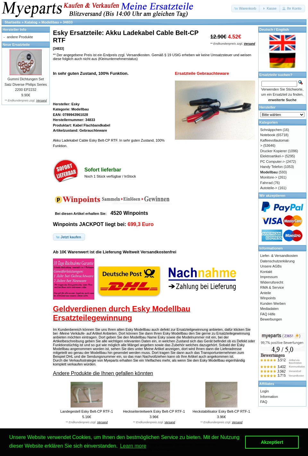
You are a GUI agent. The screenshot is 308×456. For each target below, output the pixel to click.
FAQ (263, 402)
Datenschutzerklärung (277, 261)
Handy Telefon (271, 167)
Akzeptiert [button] (272, 442)
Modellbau (50, 22)
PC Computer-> (272, 161)
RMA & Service (272, 287)
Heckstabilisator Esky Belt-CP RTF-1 (221, 411)
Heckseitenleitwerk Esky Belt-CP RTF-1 (154, 411)
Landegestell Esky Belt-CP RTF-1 (86, 411)
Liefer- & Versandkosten (279, 256)
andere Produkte (20, 37)
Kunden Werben (273, 303)
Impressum (269, 277)
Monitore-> (268, 177)
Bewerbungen (271, 319)
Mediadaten (269, 309)
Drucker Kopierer (273, 151)
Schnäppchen (271, 130)
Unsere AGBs (271, 266)
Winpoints (268, 298)
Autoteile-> (268, 188)
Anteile (265, 293)
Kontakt (266, 272)
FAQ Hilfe (267, 314)
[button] (245, 8)
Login (264, 391)
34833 (68, 22)
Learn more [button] (133, 446)
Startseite (12, 22)
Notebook (267, 135)
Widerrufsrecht (271, 282)
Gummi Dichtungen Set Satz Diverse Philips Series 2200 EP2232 (25, 84)
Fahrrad (266, 183)
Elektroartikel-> (272, 156)
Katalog (31, 22)
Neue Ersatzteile (16, 45)
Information (269, 397)
